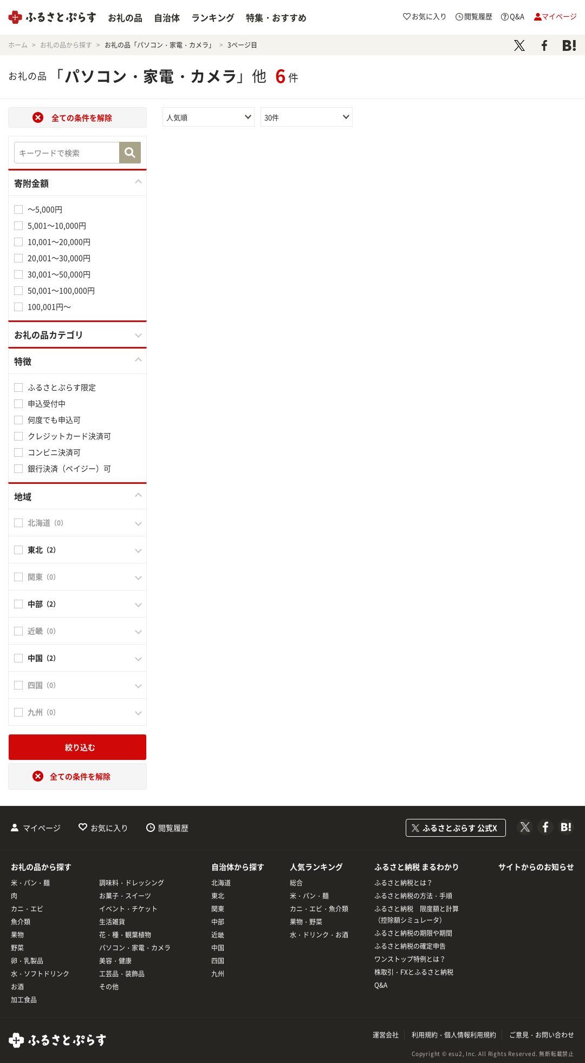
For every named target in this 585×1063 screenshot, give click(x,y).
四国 (217, 961)
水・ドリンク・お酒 (319, 935)
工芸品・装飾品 (122, 974)
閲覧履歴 (173, 827)
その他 (109, 987)
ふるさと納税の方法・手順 (413, 896)
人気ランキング (316, 866)
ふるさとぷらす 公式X (459, 827)
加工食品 (24, 1000)
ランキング (213, 17)
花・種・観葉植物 (125, 935)
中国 (217, 948)
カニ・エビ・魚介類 (319, 909)
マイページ (42, 827)
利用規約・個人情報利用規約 (454, 1035)
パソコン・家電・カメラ (135, 948)
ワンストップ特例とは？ (410, 959)
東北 (217, 896)
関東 (217, 909)
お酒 (17, 987)
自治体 (167, 17)
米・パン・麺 (30, 883)
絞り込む (80, 747)
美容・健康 (115, 961)
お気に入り (109, 827)
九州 (217, 974)
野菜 (17, 948)
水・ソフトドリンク (40, 974)
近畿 (217, 935)
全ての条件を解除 (81, 117)
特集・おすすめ (276, 17)
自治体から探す (237, 866)
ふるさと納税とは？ (403, 883)
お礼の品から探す (41, 866)
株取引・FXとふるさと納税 (413, 972)
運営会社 (386, 1035)
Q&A (380, 985)
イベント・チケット (128, 909)
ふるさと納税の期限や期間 (413, 933)
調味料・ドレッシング (131, 883)
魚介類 (20, 922)
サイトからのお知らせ (536, 866)
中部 (217, 922)
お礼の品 (125, 17)
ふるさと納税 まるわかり (416, 866)
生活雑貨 (112, 922)
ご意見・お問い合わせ (541, 1035)
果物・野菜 (306, 922)
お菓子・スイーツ (125, 896)
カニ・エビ (27, 909)
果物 (17, 935)
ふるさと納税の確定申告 (410, 946)
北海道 (221, 883)
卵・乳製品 (27, 961)
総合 (296, 883)
